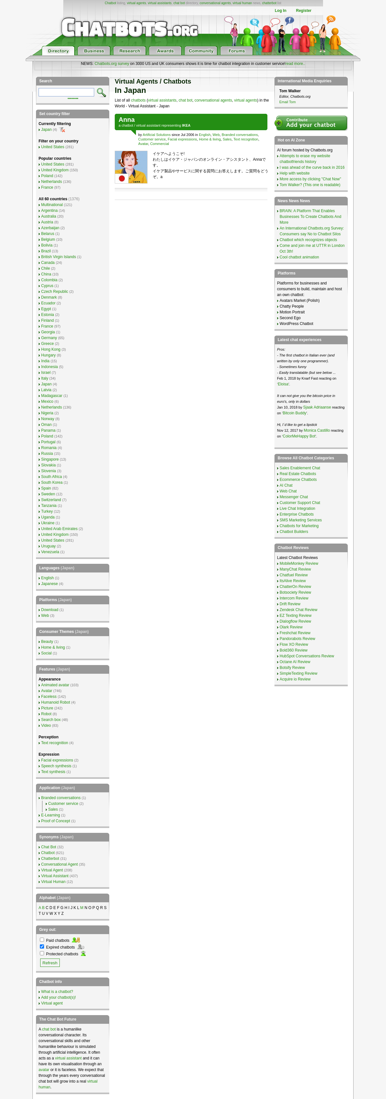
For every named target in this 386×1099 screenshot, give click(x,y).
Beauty (47, 641)
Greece (47, 343)
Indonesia (49, 367)
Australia (48, 216)
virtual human (242, 3)
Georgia (48, 332)
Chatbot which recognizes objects (308, 240)
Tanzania (49, 505)
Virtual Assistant (54, 876)
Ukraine (47, 523)
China (46, 274)
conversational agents (215, 3)
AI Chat (286, 485)
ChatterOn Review (295, 586)
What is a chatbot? (57, 991)
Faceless (49, 696)
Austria (47, 222)
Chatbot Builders (294, 531)
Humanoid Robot (55, 702)
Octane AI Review (295, 662)
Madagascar (51, 395)
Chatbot (110, 3)
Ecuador (48, 303)
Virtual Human (53, 881)
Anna (127, 119)
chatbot (127, 125)
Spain (46, 488)
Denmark (49, 297)
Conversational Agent (59, 864)
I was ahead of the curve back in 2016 (312, 167)
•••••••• (72, 98)
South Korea (52, 482)
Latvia (46, 390)
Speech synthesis (56, 766)
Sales (227, 139)
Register (303, 10)
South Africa (51, 476)
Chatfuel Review (294, 575)
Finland (47, 320)
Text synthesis (53, 772)
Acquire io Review (295, 679)
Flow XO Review (294, 644)
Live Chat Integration (297, 508)
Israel (45, 372)
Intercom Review (294, 598)
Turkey (47, 511)
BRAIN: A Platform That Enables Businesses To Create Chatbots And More (310, 217)
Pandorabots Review (297, 638)
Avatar (143, 144)
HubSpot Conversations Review (307, 656)
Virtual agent (52, 1003)
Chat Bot (48, 847)
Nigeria (47, 413)
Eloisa (283, 384)
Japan (46, 129)
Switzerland (51, 500)
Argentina (49, 210)
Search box (51, 719)
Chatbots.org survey (111, 63)
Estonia (47, 314)
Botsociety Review (295, 592)
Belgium (48, 239)
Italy (44, 378)
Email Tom (287, 102)
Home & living (210, 139)
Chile (45, 268)
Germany (49, 338)
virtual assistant (148, 125)
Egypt (46, 309)
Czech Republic (54, 291)
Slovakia (48, 465)
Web (216, 135)
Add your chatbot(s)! (58, 997)
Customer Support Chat (300, 502)
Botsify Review (292, 667)
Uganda (48, 517)
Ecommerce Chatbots (298, 479)
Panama (48, 430)
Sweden (48, 494)
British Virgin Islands (58, 257)
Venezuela (50, 552)
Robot (46, 714)
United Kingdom (54, 170)
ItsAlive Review (293, 581)
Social (46, 653)
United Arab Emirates (59, 529)
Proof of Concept (55, 821)
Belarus (47, 233)
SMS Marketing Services (301, 520)
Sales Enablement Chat (300, 468)
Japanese (49, 583)
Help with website (295, 173)
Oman (46, 424)
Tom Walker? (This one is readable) (310, 185)
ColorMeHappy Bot (299, 436)
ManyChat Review (295, 569)
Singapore (50, 459)
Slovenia (48, 471)
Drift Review (290, 604)
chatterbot (269, 3)
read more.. (295, 63)
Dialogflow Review (295, 621)
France (47, 187)
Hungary (48, 355)
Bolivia (46, 245)
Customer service (152, 139)
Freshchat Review (295, 633)
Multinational (52, 205)
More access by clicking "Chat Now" (310, 179)
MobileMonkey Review (299, 563)
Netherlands (51, 181)
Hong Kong (50, 349)
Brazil (46, 251)
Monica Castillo (317, 430)
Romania (49, 448)
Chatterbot (50, 858)
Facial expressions (182, 139)
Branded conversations (240, 135)
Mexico (47, 401)
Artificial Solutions (157, 135)
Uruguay (48, 546)
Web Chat (288, 491)
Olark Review (291, 627)
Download (49, 610)
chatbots (138, 100)
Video (46, 725)
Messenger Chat (294, 497)
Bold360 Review (294, 650)
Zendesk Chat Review (298, 610)
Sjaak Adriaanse (317, 407)
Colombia (49, 280)
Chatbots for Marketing (299, 526)
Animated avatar (55, 685)
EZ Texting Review (295, 615)
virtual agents (136, 3)
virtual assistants (160, 3)
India (45, 361)
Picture (47, 708)
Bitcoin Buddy (294, 413)
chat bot (179, 3)
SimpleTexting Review (298, 673)
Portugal (48, 442)
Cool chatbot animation (299, 257)
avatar (44, 1069)
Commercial (159, 144)
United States (52, 147)
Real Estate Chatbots (298, 474)
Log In (280, 10)
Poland (47, 176)
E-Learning (50, 815)
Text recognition (245, 139)
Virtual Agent (52, 870)
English (205, 135)
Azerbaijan (50, 228)
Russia (47, 453)
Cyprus (47, 286)
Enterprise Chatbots (297, 514)
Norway (47, 419)
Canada (48, 262)
